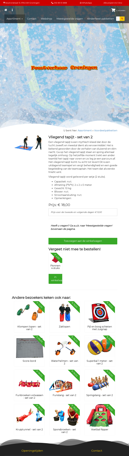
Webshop (46, 18)
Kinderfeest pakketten (100, 18)
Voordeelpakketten (105, 130)
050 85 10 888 (60, 3)
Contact (31, 18)
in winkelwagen (56, 279)
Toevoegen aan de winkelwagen (83, 241)
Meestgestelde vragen (70, 18)
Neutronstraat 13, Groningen (22, 3)
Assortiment (15, 18)
